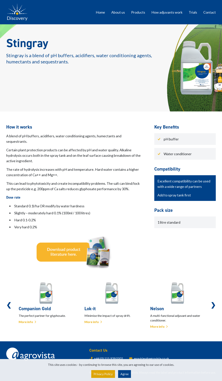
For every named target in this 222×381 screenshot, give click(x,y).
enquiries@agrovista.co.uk (151, 358)
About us (118, 12)
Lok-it (90, 309)
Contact (209, 12)
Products (138, 12)
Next (213, 304)
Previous (8, 304)
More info (28, 322)
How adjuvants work (167, 12)
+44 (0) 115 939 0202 (108, 358)
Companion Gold (35, 309)
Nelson (157, 309)
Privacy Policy (103, 374)
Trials (193, 12)
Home (100, 12)
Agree (124, 374)
